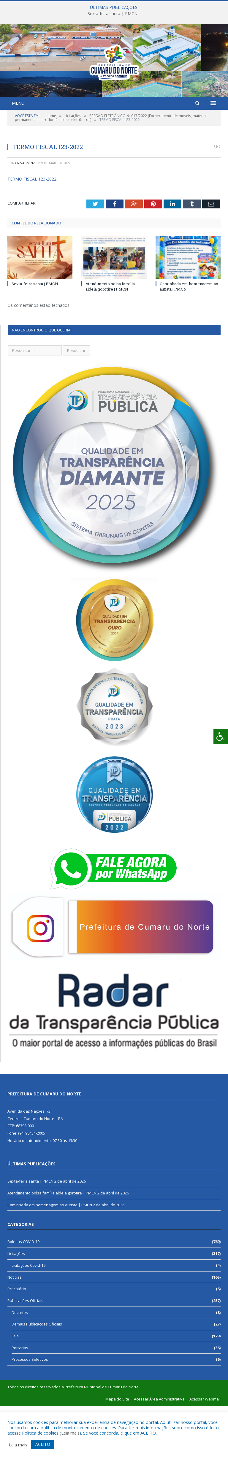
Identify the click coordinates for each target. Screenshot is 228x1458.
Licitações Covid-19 (28, 1317)
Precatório (16, 1340)
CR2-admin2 (25, 215)
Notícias (14, 1329)
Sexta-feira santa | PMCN (112, 13)
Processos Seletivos (30, 1411)
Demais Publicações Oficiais (37, 1376)
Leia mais (70, 1433)
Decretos (20, 1364)
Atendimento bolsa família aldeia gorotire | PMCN (110, 338)
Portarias (20, 1399)
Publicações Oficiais (25, 1352)
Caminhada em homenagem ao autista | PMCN (49, 1256)
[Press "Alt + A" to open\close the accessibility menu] (220, 736)
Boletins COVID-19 (23, 1293)
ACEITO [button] (42, 1444)
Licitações (16, 1305)
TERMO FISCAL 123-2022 (31, 231)
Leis (15, 1387)
